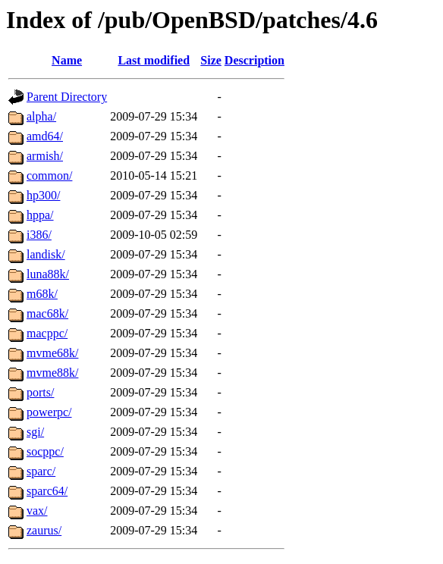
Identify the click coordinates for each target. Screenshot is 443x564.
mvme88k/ (52, 372)
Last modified (154, 60)
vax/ (37, 510)
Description (254, 60)
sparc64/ (47, 490)
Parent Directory (67, 96)
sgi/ (35, 431)
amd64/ (45, 136)
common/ (49, 175)
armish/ (45, 155)
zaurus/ (44, 530)
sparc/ (41, 471)
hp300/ (43, 195)
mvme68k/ (52, 352)
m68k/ (42, 293)
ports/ (40, 392)
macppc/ (47, 333)
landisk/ (46, 254)
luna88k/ (48, 274)
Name (67, 60)
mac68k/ (47, 313)
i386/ (39, 234)
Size (211, 60)
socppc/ (45, 451)
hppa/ (40, 214)
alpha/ (41, 116)
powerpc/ (49, 412)
